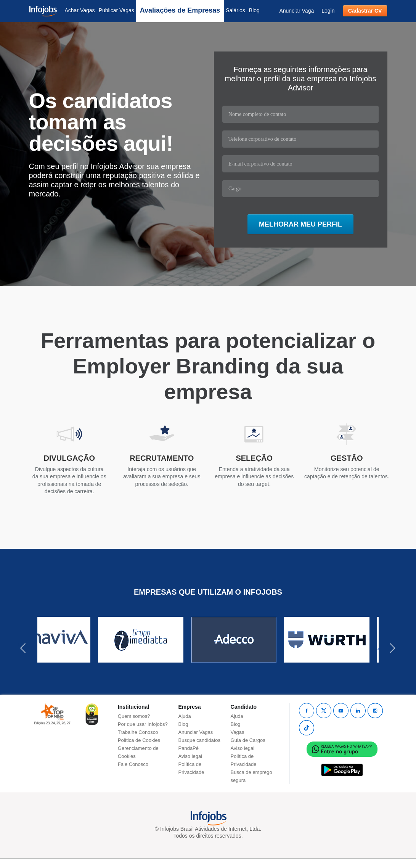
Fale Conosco (133, 764)
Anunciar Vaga (296, 11)
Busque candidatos (199, 740)
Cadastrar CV (365, 11)
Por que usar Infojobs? (143, 724)
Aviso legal (190, 756)
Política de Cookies (139, 740)
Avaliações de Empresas (180, 10)
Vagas (237, 732)
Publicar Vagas (116, 10)
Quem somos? (134, 716)
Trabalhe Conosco (138, 732)
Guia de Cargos (248, 740)
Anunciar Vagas (195, 732)
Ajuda (184, 716)
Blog (254, 10)
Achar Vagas (80, 10)
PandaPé (188, 748)
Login (327, 11)
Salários (235, 10)
